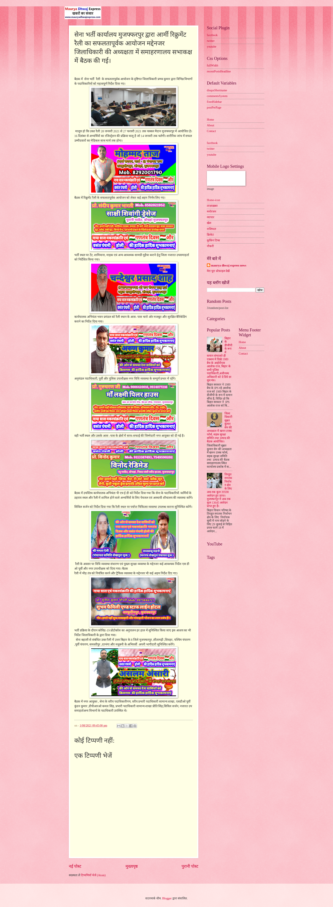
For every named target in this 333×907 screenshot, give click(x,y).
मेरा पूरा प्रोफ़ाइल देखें (218, 271)
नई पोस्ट (75, 866)
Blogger (167, 898)
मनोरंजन (211, 211)
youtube (211, 46)
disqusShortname (217, 90)
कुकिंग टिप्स (213, 240)
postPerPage (214, 107)
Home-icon (213, 200)
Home (210, 119)
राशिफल (211, 229)
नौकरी (210, 246)
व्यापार (210, 217)
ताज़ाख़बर (212, 205)
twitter (210, 40)
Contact (211, 131)
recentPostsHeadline (219, 71)
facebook (212, 35)
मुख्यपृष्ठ (132, 866)
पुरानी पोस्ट (190, 866)
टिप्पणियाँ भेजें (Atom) (93, 875)
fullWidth (212, 65)
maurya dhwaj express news (228, 265)
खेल (209, 223)
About (210, 125)
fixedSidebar (214, 101)
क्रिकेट (210, 234)
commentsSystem (217, 96)
